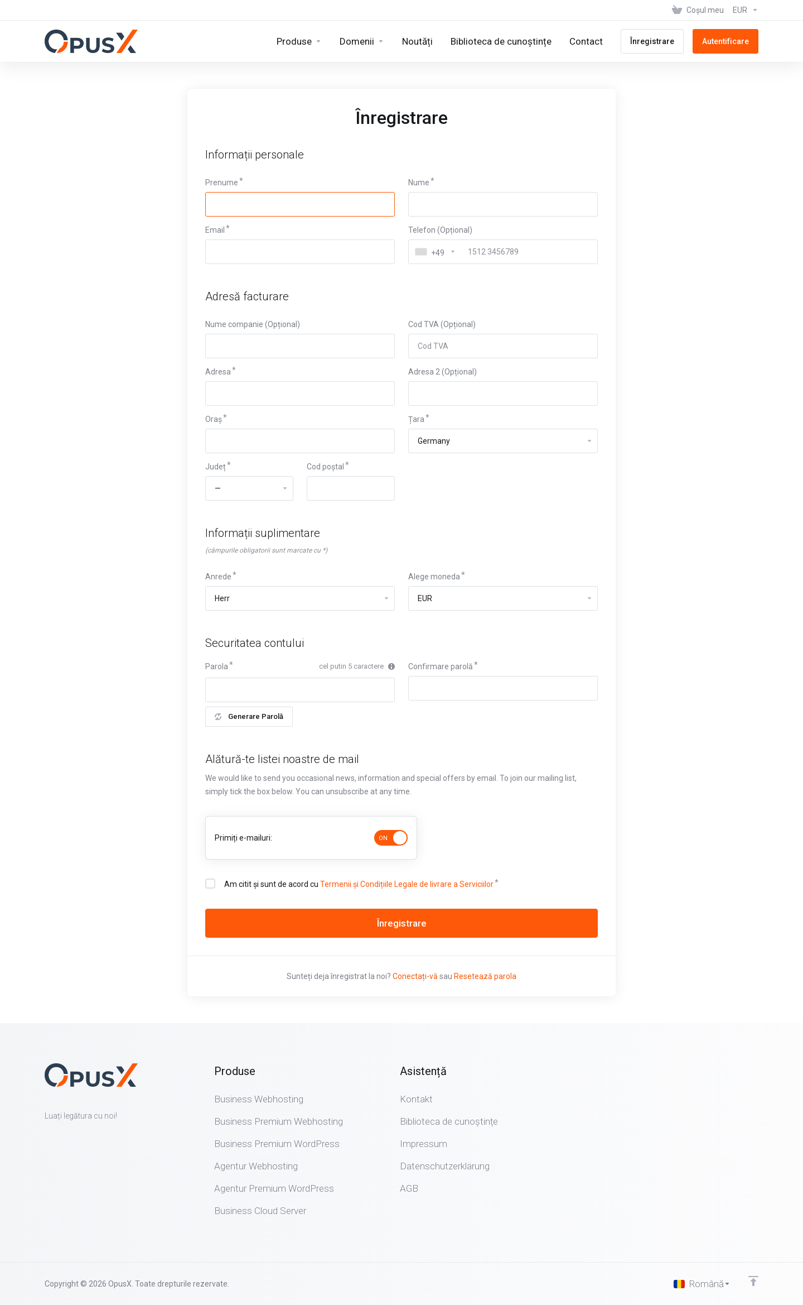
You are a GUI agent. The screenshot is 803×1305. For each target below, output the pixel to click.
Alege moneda (434, 576)
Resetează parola (485, 976)
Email (215, 230)
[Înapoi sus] (753, 1281)
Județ (215, 466)
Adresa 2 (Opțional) (442, 371)
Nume (418, 182)
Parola (216, 666)
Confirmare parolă (440, 666)
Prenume (221, 182)
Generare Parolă (249, 716)
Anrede (218, 576)
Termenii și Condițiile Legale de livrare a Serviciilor (407, 884)
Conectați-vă (415, 976)
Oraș (213, 419)
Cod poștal (325, 466)
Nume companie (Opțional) (252, 324)
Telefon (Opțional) (440, 230)
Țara (416, 419)
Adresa (218, 371)
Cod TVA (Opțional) (442, 324)
